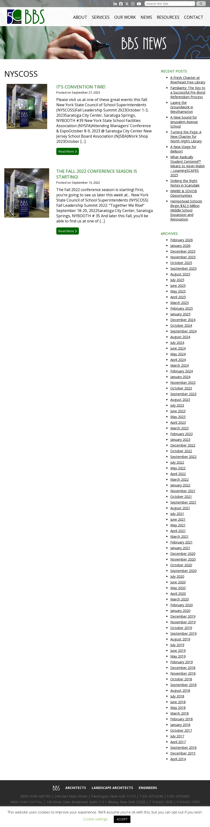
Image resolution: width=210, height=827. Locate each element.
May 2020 (178, 588)
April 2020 (178, 593)
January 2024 (180, 377)
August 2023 (180, 399)
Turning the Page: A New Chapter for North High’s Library (186, 136)
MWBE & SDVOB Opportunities (183, 193)
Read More (67, 151)
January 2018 (180, 724)
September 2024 (183, 331)
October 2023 (181, 388)
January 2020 (180, 610)
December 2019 (182, 616)
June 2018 (178, 702)
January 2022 (180, 485)
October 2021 (181, 496)
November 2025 (183, 257)
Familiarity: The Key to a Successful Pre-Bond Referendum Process (187, 92)
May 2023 (178, 416)
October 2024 (181, 325)
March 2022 (179, 479)
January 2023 (180, 439)
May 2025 (178, 291)
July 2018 (177, 696)
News (146, 17)
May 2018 (178, 707)
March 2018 (179, 713)
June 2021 (178, 519)
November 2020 (183, 559)
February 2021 (181, 542)
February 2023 (181, 434)
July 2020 (177, 576)
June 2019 (178, 650)
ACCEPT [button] (122, 819)
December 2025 (182, 251)
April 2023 (178, 422)
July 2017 (177, 736)
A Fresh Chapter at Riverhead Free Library (187, 79)
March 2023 (179, 428)
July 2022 (177, 462)
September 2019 (183, 633)
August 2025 (180, 274)
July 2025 (177, 280)
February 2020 (181, 605)
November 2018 (183, 673)
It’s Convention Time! (80, 87)
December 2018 (182, 667)
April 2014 (178, 759)
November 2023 (183, 382)
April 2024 (178, 359)
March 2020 (179, 599)
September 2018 (183, 685)
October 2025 (181, 262)
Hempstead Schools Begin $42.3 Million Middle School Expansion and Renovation (186, 210)
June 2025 (178, 285)
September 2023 (183, 394)
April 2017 (178, 742)
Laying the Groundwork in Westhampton (181, 107)
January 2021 (180, 548)
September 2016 (183, 747)
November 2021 (183, 491)
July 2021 (177, 513)
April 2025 (178, 297)
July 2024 (177, 342)
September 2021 (183, 502)
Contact (193, 17)
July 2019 (177, 645)
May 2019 (178, 656)
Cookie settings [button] (95, 819)
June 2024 (178, 348)
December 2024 (182, 319)
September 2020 (183, 570)
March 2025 (179, 302)
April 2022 (178, 473)
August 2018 (180, 690)
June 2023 (178, 411)
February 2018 (181, 719)
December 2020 (182, 553)
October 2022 (181, 451)
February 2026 (181, 240)
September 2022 (183, 456)
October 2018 (181, 679)
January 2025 (180, 314)
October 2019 (181, 627)
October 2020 (181, 565)
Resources (168, 17)
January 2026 (180, 245)
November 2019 (183, 622)
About (80, 17)
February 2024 (181, 371)
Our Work (125, 17)
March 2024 (179, 365)
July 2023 (177, 405)
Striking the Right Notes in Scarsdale (185, 183)
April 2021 (178, 531)
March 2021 (179, 536)
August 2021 (180, 508)
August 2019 (180, 639)
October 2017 (181, 730)
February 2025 (181, 308)
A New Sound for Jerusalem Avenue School (184, 122)
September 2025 (183, 268)
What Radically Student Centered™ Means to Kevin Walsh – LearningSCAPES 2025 (187, 166)
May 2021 (178, 525)
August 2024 (180, 337)
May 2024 (178, 354)
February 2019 (181, 662)
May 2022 (178, 468)
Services (101, 17)
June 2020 (178, 582)
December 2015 (182, 753)
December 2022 (182, 445)
